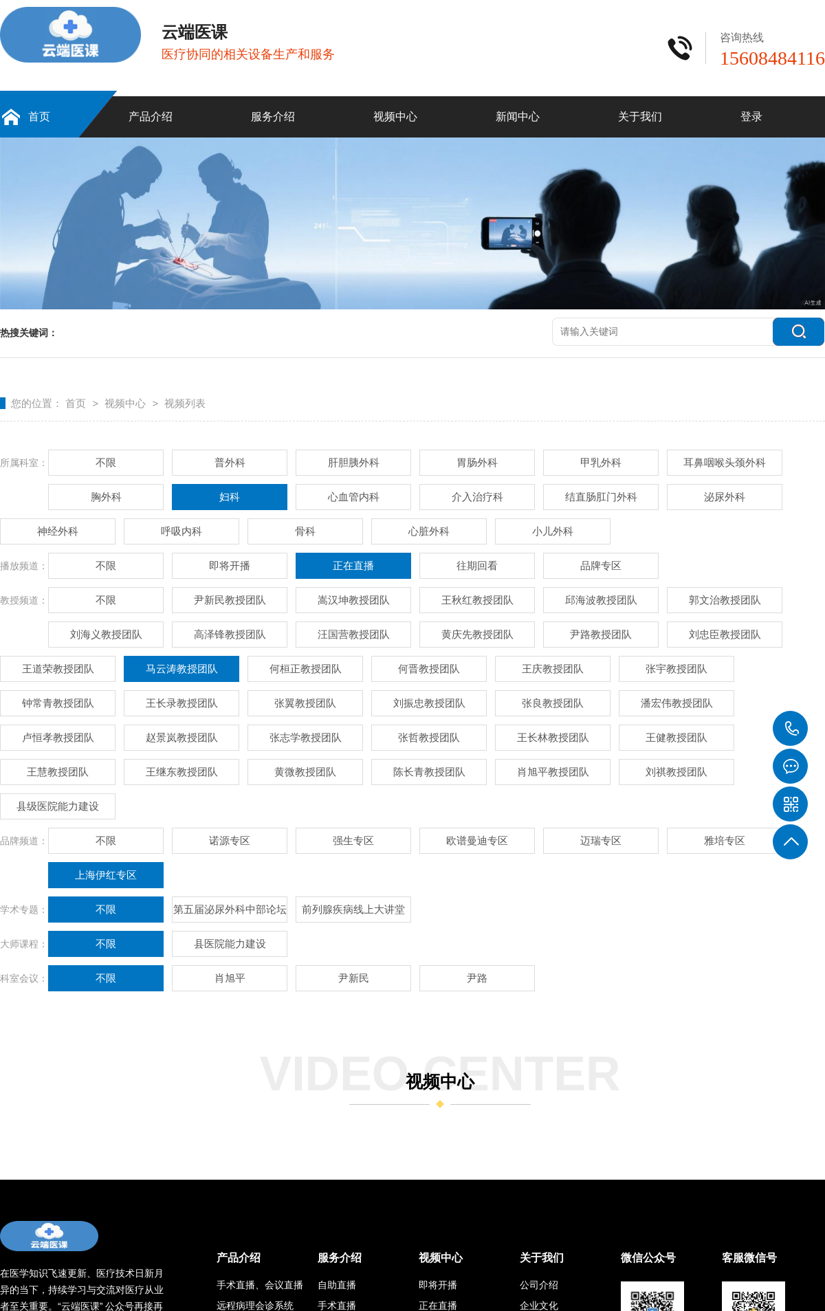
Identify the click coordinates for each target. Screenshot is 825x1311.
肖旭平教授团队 (553, 772)
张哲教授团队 (429, 737)
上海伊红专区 (106, 875)
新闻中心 (518, 116)
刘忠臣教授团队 (725, 634)
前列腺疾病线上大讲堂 (353, 909)
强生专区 (353, 840)
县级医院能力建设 (57, 806)
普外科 (229, 462)
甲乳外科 (601, 462)
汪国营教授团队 (354, 634)
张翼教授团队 (305, 703)
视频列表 (185, 403)
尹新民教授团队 (230, 600)
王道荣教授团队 (58, 668)
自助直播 (337, 1284)
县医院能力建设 (230, 943)
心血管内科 (354, 497)
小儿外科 (552, 531)
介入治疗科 (477, 497)
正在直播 (353, 565)
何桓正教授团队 (306, 668)
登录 (751, 116)
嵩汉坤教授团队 (354, 600)
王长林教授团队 (553, 737)
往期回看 (477, 565)
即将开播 (229, 565)
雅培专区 (724, 840)
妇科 (229, 497)
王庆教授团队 (553, 668)
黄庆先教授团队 (477, 634)
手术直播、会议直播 (260, 1284)
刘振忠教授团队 (429, 703)
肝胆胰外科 (354, 462)
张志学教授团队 (306, 737)
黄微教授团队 (305, 772)
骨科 (305, 531)
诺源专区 (229, 840)
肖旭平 (229, 978)
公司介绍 (539, 1284)
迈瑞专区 (601, 840)
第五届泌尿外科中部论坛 (230, 909)
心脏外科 (429, 531)
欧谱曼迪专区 (477, 840)
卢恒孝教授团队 (58, 737)
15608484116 (790, 729)
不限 (106, 462)
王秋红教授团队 (477, 600)
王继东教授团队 (182, 772)
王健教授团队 (676, 737)
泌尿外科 (724, 497)
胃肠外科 (477, 462)
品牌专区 (601, 565)
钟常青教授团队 (58, 703)
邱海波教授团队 (601, 600)
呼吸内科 (181, 531)
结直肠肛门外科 (601, 497)
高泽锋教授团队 (230, 634)
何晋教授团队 (429, 668)
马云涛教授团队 (182, 668)
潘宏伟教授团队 (677, 703)
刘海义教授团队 (106, 634)
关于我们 (640, 116)
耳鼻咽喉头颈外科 (724, 462)
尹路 (477, 978)
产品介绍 (151, 116)
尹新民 (353, 978)
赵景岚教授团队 (182, 737)
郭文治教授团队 (725, 600)
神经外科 (57, 531)
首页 (39, 116)
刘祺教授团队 (676, 772)
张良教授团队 (553, 703)
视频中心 (395, 116)
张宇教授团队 (676, 668)
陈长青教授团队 (429, 772)
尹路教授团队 (601, 634)
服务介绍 (273, 116)
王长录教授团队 (182, 703)
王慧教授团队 (58, 772)
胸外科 (106, 497)
